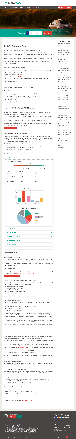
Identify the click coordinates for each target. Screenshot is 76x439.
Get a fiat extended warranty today (12, 275)
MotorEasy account (13, 102)
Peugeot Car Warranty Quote (64, 92)
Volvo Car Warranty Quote (63, 119)
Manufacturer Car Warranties (64, 43)
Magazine (56, 427)
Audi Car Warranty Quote (63, 48)
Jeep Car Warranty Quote (63, 72)
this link (61, 437)
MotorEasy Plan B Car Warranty (64, 132)
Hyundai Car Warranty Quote (64, 65)
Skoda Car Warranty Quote (63, 104)
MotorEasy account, (11, 345)
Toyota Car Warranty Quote (63, 113)
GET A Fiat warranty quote (10, 127)
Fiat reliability (23, 153)
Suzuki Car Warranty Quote (63, 110)
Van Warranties (61, 127)
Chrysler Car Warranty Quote (64, 54)
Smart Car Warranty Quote (63, 106)
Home (5, 41)
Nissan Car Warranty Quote (63, 90)
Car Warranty (11, 41)
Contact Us (56, 424)
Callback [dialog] (19, 416)
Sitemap (65, 430)
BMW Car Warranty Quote (63, 50)
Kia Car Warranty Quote (63, 74)
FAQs (55, 425)
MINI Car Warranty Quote (63, 83)
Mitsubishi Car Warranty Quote (64, 88)
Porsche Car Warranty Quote (64, 95)
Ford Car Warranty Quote (63, 61)
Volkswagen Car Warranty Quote (64, 117)
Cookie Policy (67, 425)
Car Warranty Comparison (63, 125)
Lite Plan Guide (61, 147)
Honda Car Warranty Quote (63, 68)
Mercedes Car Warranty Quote (64, 86)
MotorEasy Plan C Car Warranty (64, 134)
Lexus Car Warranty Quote (63, 79)
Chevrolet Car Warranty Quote (64, 52)
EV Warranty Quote (62, 59)
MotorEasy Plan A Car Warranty (64, 130)
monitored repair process (23, 347)
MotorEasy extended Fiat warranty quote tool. (26, 273)
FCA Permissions (67, 428)
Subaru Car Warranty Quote (63, 108)
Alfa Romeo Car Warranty (63, 45)
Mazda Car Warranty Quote (63, 81)
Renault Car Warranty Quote (63, 97)
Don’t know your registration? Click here (34, 36)
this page (19, 296)
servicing (25, 76)
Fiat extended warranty (27, 400)
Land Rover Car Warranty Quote (64, 77)
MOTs (19, 76)
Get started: (21, 33)
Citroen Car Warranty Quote (63, 57)
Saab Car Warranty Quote (63, 99)
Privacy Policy (67, 427)
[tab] (29, 158)
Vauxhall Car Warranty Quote (64, 115)
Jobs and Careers (67, 432)
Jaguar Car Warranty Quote (63, 70)
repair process (17, 93)
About (55, 422)
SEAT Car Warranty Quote (63, 101)
